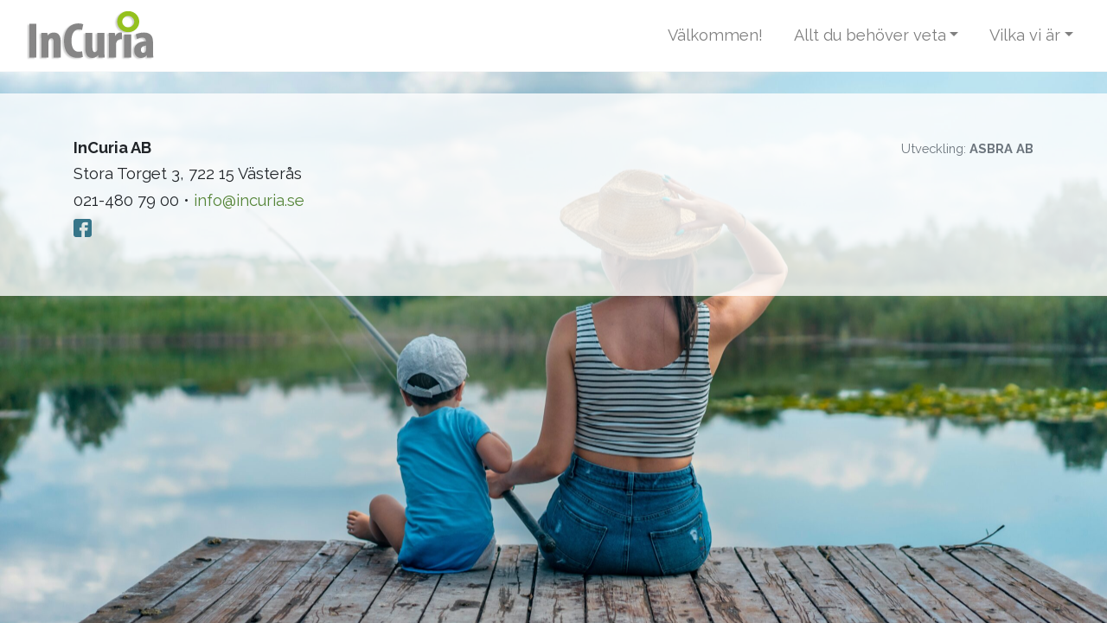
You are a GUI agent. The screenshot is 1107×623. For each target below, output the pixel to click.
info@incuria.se (249, 200)
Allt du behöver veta (870, 35)
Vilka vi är (1024, 35)
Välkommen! (715, 35)
